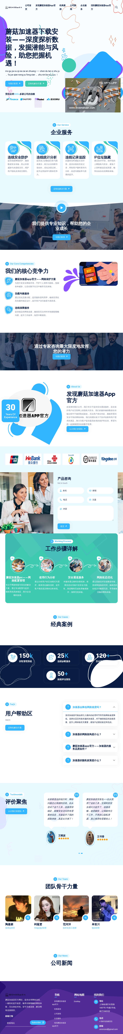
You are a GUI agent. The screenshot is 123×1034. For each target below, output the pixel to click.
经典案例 (62, 7)
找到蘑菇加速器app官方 (101, 7)
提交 (63, 526)
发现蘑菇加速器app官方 (46, 7)
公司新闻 (73, 7)
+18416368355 (105, 1021)
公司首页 (28, 7)
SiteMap (76, 1001)
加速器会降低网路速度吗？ (83, 707)
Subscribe (38, 1022)
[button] (79, 854)
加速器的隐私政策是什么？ (83, 760)
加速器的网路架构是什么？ (83, 734)
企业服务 (83, 7)
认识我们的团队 (77, 429)
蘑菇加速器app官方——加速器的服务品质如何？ (88, 747)
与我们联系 (14, 83)
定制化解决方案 (36, 83)
